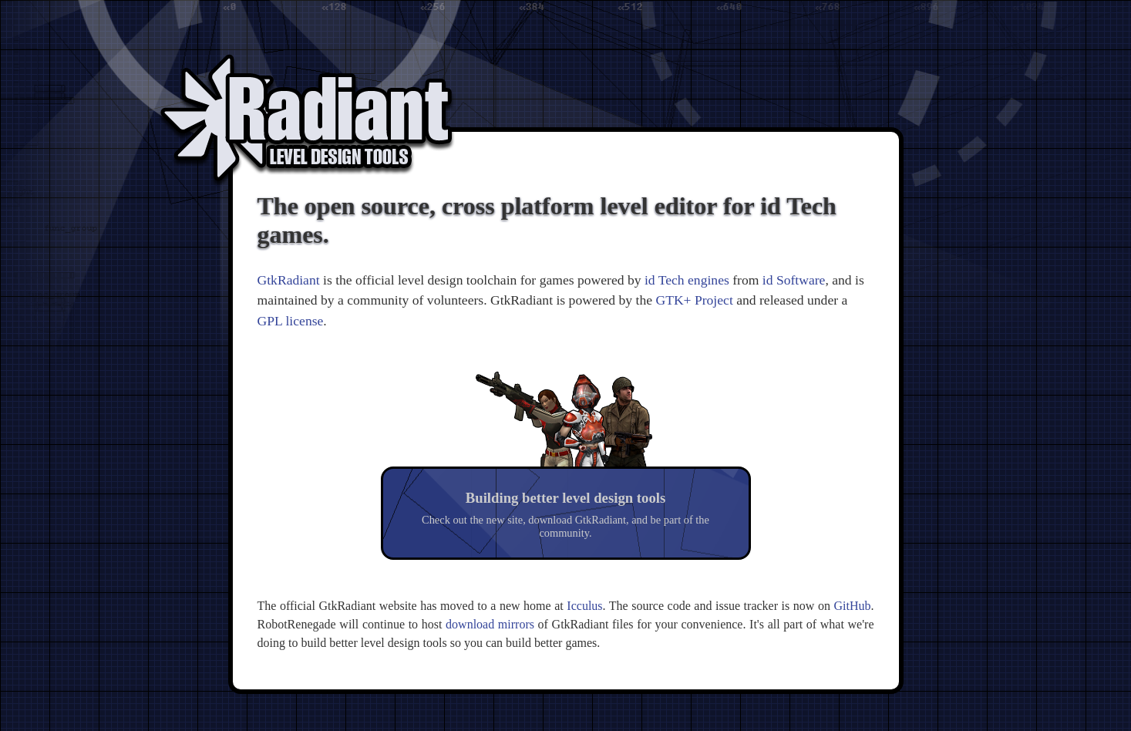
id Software (794, 280)
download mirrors (490, 624)
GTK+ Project (693, 300)
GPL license (291, 320)
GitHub (852, 605)
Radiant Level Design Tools (307, 123)
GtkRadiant (289, 280)
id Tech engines (687, 280)
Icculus (584, 605)
